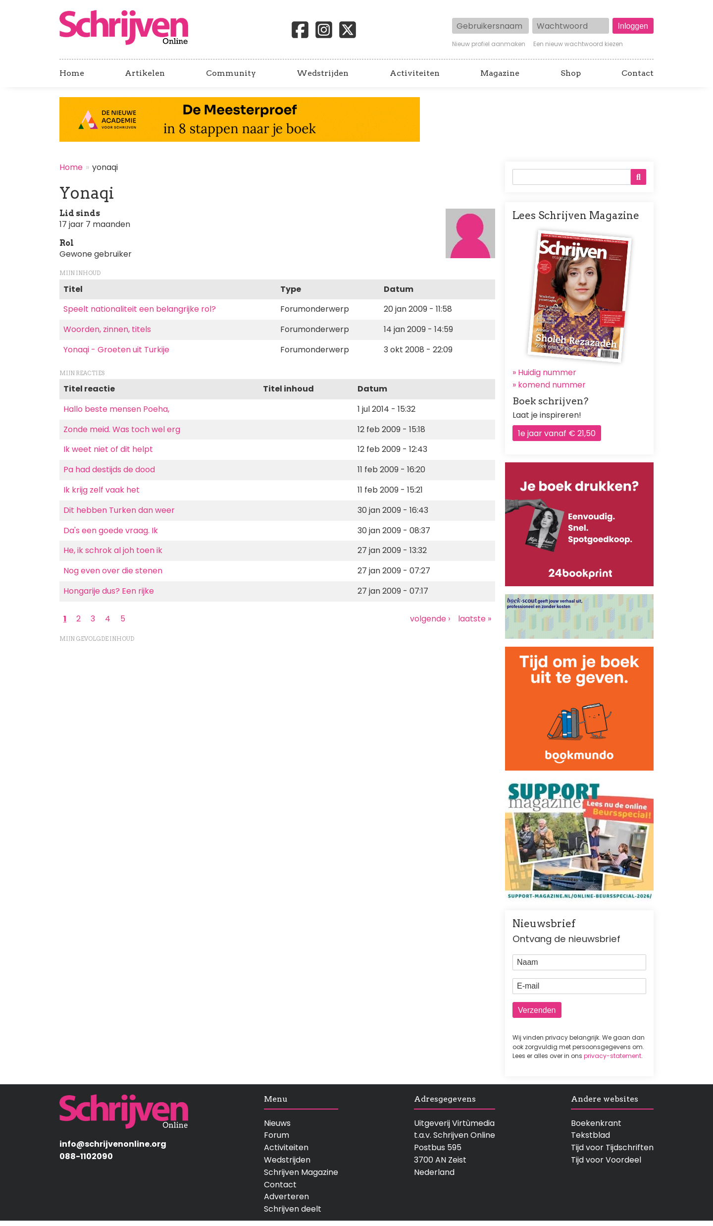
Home (71, 73)
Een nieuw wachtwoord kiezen (578, 44)
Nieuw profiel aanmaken (488, 44)
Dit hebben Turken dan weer (119, 510)
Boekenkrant (596, 1123)
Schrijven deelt (292, 1209)
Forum (276, 1135)
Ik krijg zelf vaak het (101, 490)
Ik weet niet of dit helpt (108, 449)
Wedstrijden (323, 73)
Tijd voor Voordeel (606, 1160)
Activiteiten (415, 73)
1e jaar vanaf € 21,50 (557, 433)
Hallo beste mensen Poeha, (116, 409)
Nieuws (277, 1123)
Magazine (499, 73)
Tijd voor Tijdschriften (612, 1147)
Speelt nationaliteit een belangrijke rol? (139, 309)
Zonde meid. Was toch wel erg (121, 429)
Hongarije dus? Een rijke (108, 591)
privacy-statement (612, 1056)
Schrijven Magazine (301, 1172)
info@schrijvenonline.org (112, 1144)
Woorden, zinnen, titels (107, 329)
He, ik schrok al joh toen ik (112, 550)
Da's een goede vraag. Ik (110, 530)
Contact (637, 73)
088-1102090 (86, 1156)
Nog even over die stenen (112, 570)
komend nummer (552, 384)
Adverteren (286, 1196)
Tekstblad (590, 1135)
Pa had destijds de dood (109, 469)
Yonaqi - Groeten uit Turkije (116, 349)
